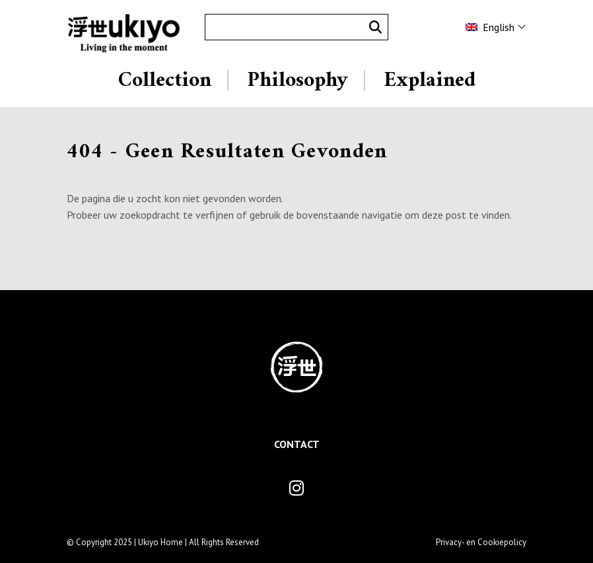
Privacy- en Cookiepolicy (481, 542)
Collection (164, 80)
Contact (297, 444)
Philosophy (297, 80)
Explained (429, 80)
